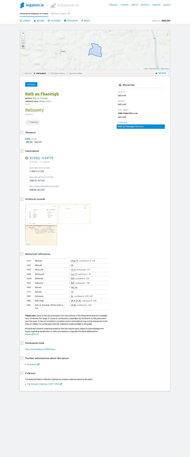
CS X (73, 270)
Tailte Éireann (165, 68)
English (166, 21)
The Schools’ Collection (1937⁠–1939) (44, 384)
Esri (158, 68)
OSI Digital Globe (56, 73)
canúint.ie (156, 5)
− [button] (23, 36)
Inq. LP (74, 274)
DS (72, 265)
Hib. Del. (74, 287)
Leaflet (145, 68)
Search (25, 21)
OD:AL (73, 305)
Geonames (33, 364)
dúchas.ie (145, 5)
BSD (73, 278)
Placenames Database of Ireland (34, 13)
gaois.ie (167, 5)
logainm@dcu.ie (32, 334)
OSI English (40, 73)
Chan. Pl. (74, 261)
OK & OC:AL (76, 301)
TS (72, 292)
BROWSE (161, 73)
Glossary (54, 21)
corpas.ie (125, 5)
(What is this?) (45, 101)
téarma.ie (113, 5)
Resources (71, 21)
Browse (39, 21)
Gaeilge (156, 21)
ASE (73, 283)
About (85, 21)
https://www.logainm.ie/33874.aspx (40, 349)
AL (72, 296)
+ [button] (23, 33)
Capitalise (32, 122)
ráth (27, 138)
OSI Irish (27, 73)
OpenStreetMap (74, 73)
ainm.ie (135, 5)
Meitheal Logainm (60, 13)
